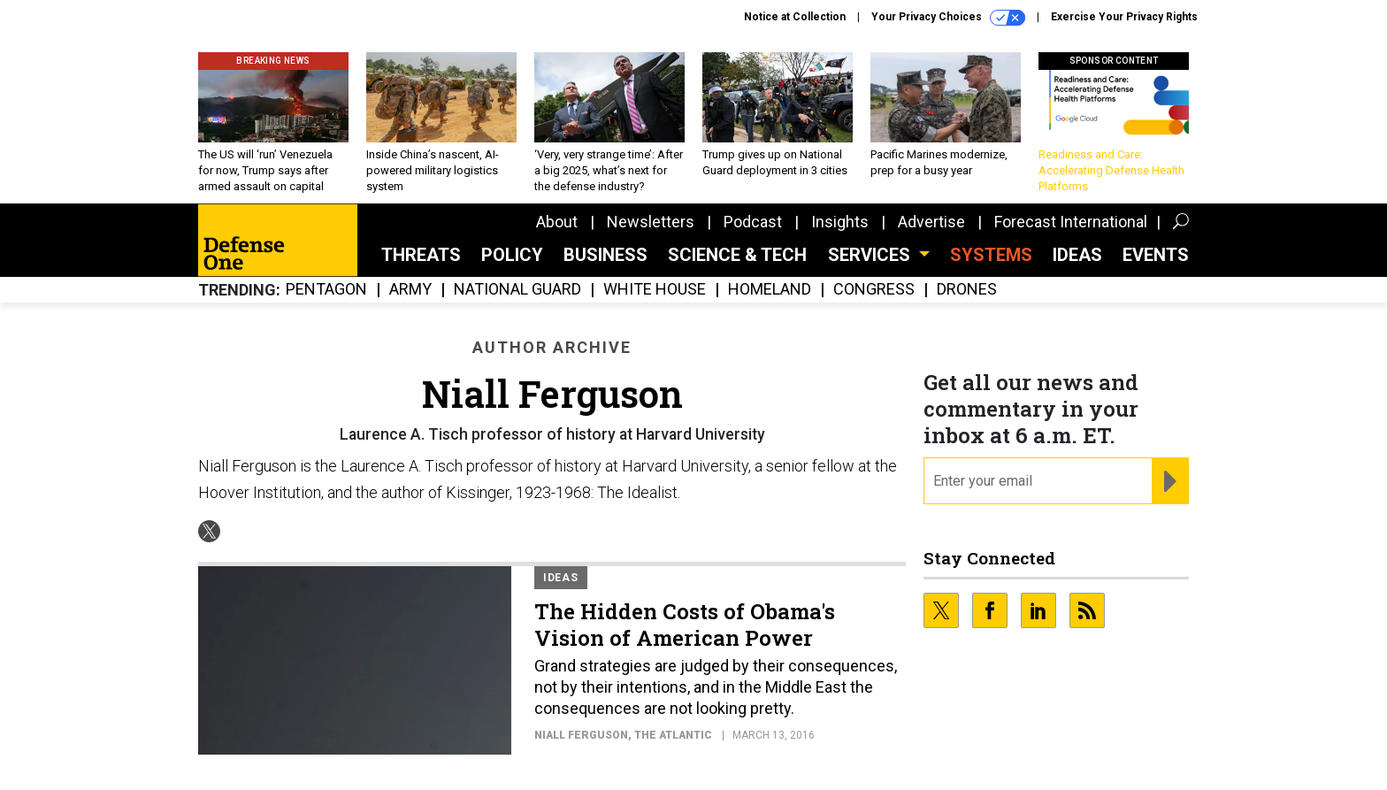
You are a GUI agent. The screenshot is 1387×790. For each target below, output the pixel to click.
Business (605, 254)
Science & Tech (737, 254)
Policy (512, 254)
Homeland (769, 289)
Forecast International (1070, 221)
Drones (967, 289)
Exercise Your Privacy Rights (1124, 17)
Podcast (753, 221)
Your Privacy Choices (948, 18)
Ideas (1077, 254)
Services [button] (871, 254)
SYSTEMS (991, 254)
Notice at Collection (795, 17)
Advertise (931, 221)
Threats (421, 254)
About (557, 221)
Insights (840, 221)
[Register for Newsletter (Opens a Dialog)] (1170, 481)
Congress (874, 289)
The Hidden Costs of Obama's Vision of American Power (684, 624)
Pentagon (326, 289)
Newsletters (650, 221)
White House (654, 289)
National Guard (517, 289)
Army (410, 289)
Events (1156, 254)
